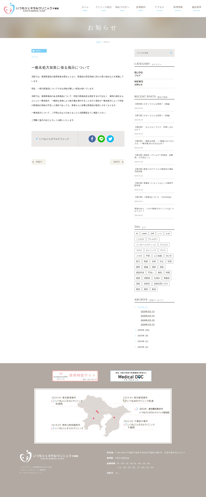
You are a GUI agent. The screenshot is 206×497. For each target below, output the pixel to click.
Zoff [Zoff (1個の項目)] (152, 233)
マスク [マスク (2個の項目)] (163, 250)
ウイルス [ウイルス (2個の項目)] (164, 245)
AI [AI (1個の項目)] (137, 233)
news (37, 51)
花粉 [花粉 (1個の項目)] (138, 283)
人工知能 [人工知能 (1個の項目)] (158, 256)
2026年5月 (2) (148, 311)
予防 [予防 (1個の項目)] (148, 256)
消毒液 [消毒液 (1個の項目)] (147, 278)
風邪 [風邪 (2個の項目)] (146, 289)
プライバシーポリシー (28, 470)
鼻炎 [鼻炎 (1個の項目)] (154, 289)
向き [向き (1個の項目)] (162, 261)
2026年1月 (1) (148, 324)
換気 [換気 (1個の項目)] (160, 272)
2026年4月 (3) (148, 316)
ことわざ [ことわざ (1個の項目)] (140, 239)
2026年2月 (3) (148, 320)
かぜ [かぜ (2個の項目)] (168, 233)
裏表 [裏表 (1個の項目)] (138, 289)
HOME (98, 42)
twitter (110, 138)
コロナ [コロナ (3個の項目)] (139, 250)
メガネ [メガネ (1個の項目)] (139, 256)
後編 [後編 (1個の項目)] (146, 267)
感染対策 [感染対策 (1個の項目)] (140, 272)
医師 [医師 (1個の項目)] (146, 261)
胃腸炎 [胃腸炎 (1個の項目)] (167, 278)
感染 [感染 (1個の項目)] (162, 267)
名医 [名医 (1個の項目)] (154, 261)
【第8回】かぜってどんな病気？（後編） (152, 104)
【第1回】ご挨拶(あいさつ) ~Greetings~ (153, 197)
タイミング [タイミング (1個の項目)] (151, 250)
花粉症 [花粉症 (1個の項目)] (147, 283)
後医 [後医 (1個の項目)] (138, 267)
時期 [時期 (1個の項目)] (168, 272)
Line (101, 138)
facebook (92, 138)
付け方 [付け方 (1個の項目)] (169, 256)
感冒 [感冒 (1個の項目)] (154, 267)
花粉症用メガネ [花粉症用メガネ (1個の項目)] (161, 283)
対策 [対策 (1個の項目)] (170, 261)
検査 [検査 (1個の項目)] (138, 278)
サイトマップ (25, 467)
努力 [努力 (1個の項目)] (138, 261)
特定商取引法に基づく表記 (41, 467)
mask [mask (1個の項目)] (144, 233)
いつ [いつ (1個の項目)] (160, 233)
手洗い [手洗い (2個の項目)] (151, 272)
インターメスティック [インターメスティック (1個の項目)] (146, 245)
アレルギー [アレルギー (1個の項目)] (153, 239)
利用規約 (41, 470)
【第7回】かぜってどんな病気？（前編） (152, 115)
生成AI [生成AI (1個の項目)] (157, 278)
